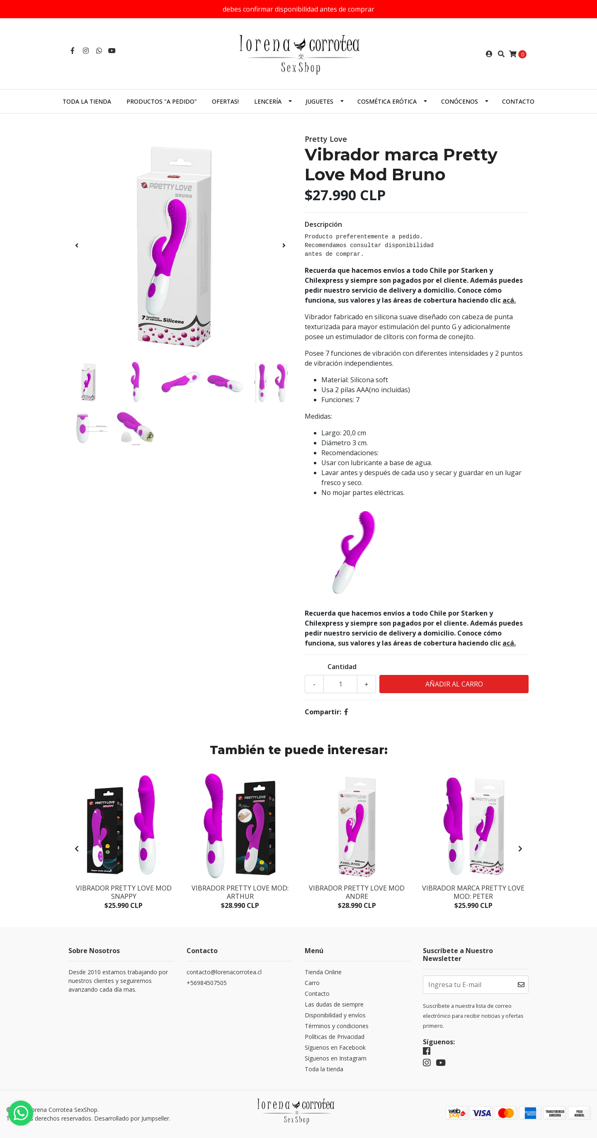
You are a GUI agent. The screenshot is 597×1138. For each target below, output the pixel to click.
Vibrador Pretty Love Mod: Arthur (240, 891)
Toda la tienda (87, 101)
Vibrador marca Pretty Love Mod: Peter (473, 891)
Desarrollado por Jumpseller (131, 1118)
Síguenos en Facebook (335, 1047)
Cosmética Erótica (387, 101)
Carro (312, 983)
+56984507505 (207, 983)
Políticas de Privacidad (334, 1037)
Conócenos (459, 101)
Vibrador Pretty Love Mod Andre (357, 891)
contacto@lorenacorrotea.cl (224, 972)
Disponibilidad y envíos (335, 1015)
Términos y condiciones (337, 1026)
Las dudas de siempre (334, 1004)
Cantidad (342, 666)
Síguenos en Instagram (335, 1058)
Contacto (518, 101)
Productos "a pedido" (161, 101)
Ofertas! (225, 101)
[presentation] (76, 245)
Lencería (268, 101)
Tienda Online (323, 972)
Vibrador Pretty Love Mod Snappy (124, 891)
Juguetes (319, 101)
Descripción (323, 224)
